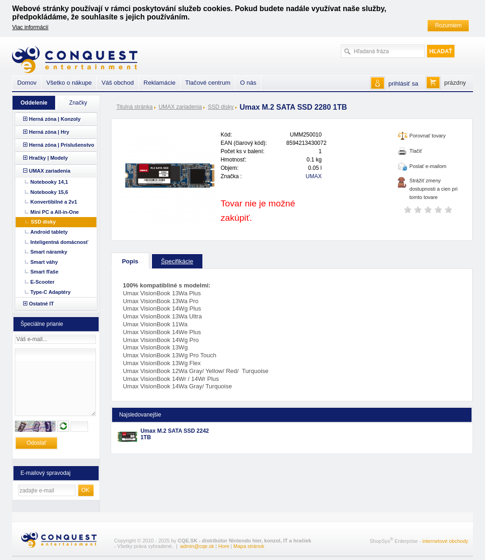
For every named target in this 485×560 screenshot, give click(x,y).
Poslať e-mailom (428, 166)
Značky (78, 103)
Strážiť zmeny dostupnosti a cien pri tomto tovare (433, 189)
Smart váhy (44, 262)
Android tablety (49, 232)
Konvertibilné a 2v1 (54, 202)
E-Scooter (43, 282)
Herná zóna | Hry (49, 132)
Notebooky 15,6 (49, 192)
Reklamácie (160, 82)
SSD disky (220, 107)
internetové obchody (445, 541)
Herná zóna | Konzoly (55, 119)
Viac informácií (30, 27)
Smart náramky (49, 252)
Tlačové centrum (207, 82)
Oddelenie (33, 103)
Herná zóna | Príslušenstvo (61, 145)
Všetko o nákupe (69, 82)
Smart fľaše (45, 271)
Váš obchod (117, 82)
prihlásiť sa (403, 83)
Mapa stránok (249, 546)
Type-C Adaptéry (51, 292)
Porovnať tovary (427, 135)
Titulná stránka (134, 107)
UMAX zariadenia (180, 107)
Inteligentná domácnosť (59, 242)
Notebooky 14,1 (49, 182)
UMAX (314, 176)
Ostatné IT (41, 303)
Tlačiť (415, 151)
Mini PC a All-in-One (55, 212)
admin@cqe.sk (197, 546)
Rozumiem (448, 25)
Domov (27, 82)
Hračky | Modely (48, 158)
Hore (223, 546)
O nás (248, 82)
